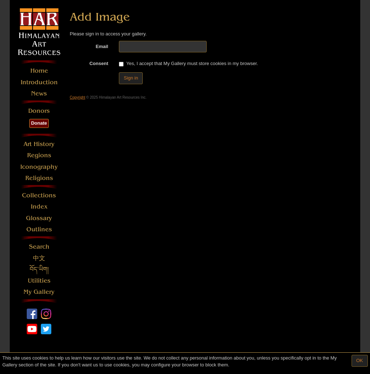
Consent (98, 63)
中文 (39, 258)
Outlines (39, 229)
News (39, 93)
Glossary (39, 218)
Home (39, 70)
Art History (39, 144)
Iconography (39, 166)
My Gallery (39, 291)
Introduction (39, 82)
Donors (39, 110)
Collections (39, 195)
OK (359, 360)
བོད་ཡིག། (39, 269)
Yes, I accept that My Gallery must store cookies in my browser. (188, 63)
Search (39, 246)
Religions (39, 178)
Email (102, 46)
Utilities (39, 280)
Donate (39, 123)
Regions (39, 155)
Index (39, 206)
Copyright (77, 97)
